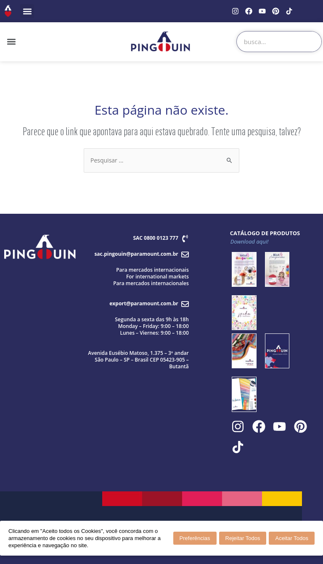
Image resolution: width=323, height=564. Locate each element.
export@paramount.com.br (143, 303)
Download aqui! (249, 241)
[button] (27, 11)
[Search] (310, 41)
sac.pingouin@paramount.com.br (136, 253)
